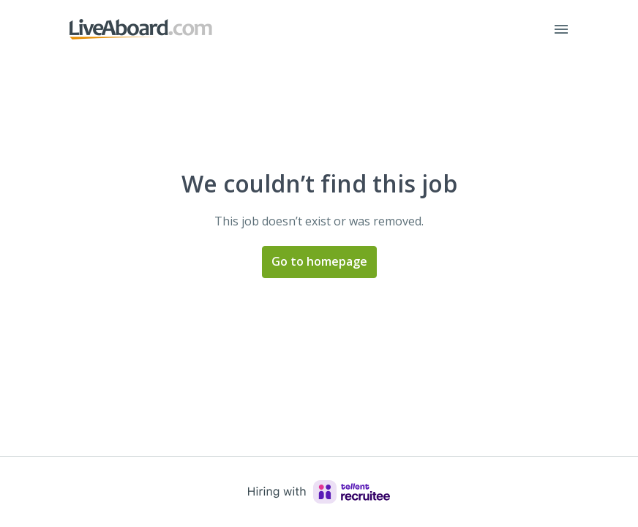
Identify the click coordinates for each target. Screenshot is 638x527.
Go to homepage (319, 261)
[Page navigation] (561, 29)
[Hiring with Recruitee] (319, 492)
